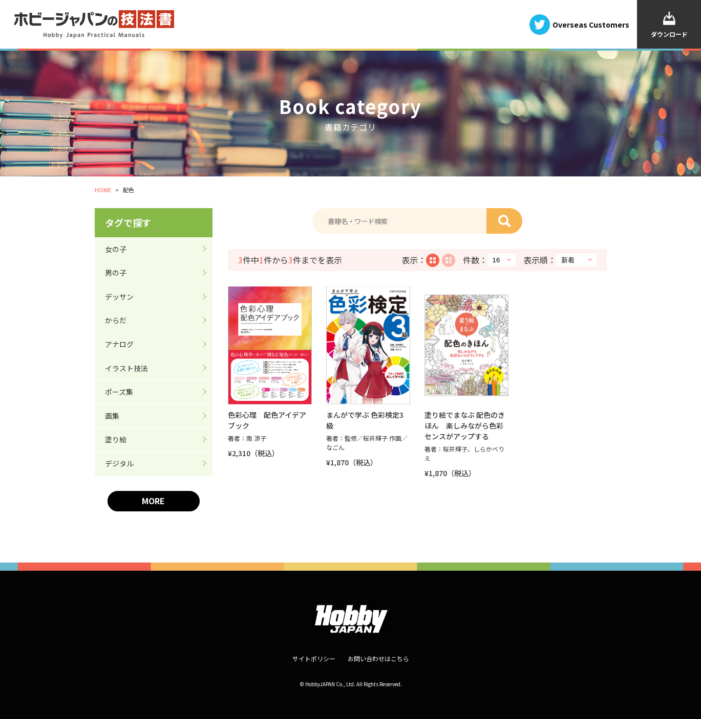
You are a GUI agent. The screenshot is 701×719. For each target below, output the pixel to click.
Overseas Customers (591, 24)
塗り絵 (115, 439)
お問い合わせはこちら (378, 658)
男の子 (115, 272)
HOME (103, 190)
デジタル (119, 463)
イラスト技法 (126, 368)
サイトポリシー (313, 658)
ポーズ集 (119, 392)
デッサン (119, 296)
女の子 (115, 249)
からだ (115, 320)
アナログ (119, 344)
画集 (112, 416)
